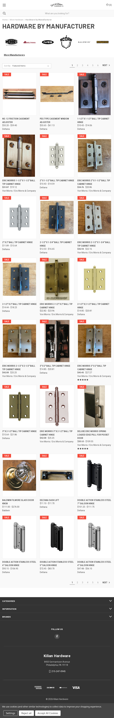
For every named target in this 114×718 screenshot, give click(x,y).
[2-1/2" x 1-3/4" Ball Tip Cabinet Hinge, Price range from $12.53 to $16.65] (57, 217)
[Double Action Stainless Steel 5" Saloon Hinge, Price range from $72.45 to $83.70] (57, 537)
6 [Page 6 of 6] (98, 65)
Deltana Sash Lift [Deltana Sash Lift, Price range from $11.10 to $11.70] (49, 500)
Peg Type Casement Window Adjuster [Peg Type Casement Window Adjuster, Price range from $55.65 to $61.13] (54, 120)
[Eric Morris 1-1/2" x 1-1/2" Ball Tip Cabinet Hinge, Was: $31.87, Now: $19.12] (19, 156)
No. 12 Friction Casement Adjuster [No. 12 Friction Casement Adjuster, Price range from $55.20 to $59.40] (16, 120)
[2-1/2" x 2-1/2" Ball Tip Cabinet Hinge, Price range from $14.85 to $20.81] (94, 279)
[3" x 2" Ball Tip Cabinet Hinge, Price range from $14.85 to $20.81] (57, 341)
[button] (11, 42)
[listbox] (31, 66)
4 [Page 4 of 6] (87, 65)
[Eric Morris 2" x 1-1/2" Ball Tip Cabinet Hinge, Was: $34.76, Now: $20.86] (94, 156)
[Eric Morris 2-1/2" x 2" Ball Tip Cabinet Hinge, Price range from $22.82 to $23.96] (57, 279)
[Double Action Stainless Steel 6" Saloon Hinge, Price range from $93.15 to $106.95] (19, 537)
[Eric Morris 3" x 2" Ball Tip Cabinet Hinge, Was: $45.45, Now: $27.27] (94, 341)
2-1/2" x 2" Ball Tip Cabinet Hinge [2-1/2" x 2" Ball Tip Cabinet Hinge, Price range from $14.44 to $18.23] (19, 304)
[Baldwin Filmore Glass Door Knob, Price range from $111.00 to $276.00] (19, 475)
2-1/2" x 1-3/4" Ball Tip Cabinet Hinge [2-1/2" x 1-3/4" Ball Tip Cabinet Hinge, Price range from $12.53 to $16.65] (56, 244)
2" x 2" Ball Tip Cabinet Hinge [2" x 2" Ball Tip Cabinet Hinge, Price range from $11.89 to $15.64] (17, 242)
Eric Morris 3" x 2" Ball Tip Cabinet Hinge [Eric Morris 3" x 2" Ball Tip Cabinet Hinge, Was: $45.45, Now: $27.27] (91, 368)
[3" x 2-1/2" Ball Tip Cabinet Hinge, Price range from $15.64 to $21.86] (19, 406)
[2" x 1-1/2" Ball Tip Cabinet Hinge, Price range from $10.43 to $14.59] (57, 156)
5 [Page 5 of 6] (92, 65)
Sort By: (7, 66)
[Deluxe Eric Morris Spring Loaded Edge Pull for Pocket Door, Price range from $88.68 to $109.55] (94, 406)
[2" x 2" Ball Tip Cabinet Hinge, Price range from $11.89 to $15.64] (19, 217)
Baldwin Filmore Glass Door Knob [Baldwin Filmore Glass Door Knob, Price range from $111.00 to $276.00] (18, 502)
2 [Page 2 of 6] (77, 65)
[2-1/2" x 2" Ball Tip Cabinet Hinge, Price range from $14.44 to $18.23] (19, 279)
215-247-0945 (58, 671)
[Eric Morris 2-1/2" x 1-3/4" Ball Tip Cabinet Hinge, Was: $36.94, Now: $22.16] (94, 217)
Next (106, 65)
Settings (10, 713)
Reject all (26, 713)
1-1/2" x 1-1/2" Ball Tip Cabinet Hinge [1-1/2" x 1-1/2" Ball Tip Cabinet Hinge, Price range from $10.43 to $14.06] (93, 120)
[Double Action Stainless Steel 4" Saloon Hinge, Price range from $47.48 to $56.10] (94, 537)
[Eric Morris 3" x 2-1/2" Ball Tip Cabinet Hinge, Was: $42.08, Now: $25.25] (57, 406)
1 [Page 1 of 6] (72, 65)
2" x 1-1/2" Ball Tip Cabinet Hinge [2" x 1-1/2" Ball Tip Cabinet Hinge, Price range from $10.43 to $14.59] (57, 180)
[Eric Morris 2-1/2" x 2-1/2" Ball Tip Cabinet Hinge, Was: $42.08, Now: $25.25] (19, 341)
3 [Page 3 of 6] (82, 65)
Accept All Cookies (48, 713)
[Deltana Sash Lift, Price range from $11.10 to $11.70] (57, 475)
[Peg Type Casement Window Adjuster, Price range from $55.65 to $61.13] (57, 94)
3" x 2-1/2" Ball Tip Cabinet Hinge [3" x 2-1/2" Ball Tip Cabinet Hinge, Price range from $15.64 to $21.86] (19, 431)
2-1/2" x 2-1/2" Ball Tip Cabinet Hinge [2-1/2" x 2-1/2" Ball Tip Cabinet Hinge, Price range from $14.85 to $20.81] (93, 306)
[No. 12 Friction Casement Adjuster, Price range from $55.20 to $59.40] (19, 94)
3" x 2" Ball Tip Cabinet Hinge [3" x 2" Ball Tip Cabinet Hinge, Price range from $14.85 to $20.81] (55, 366)
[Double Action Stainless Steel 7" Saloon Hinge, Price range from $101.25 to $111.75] (94, 475)
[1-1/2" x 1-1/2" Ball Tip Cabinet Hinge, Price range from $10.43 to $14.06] (94, 94)
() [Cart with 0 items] (109, 4)
